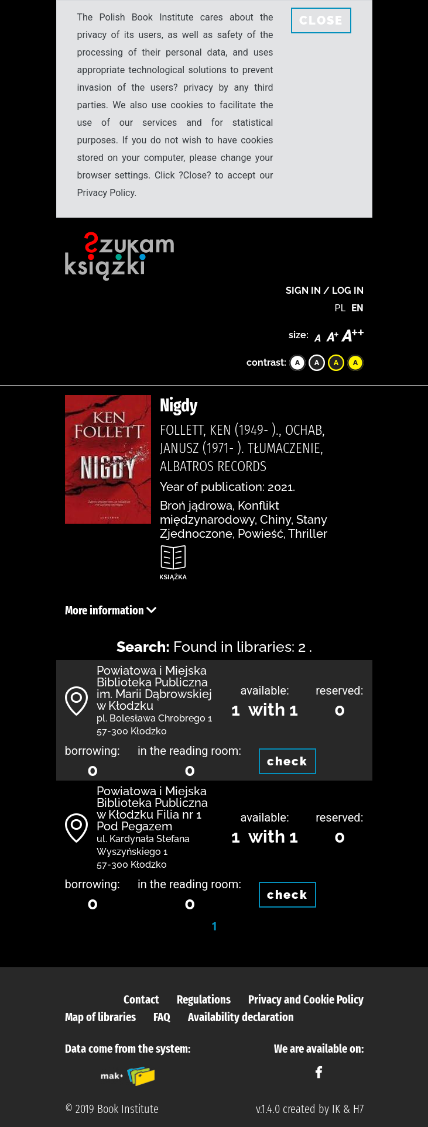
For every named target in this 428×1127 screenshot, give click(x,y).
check (287, 761)
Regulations (204, 999)
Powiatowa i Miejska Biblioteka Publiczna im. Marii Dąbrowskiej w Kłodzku (154, 688)
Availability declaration (241, 1017)
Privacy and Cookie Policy (306, 999)
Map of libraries (100, 1017)
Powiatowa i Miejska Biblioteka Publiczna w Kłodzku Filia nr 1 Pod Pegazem (152, 808)
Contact (141, 999)
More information (111, 610)
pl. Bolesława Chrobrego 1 (154, 718)
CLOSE (321, 20)
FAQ (161, 1017)
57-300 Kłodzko (132, 731)
